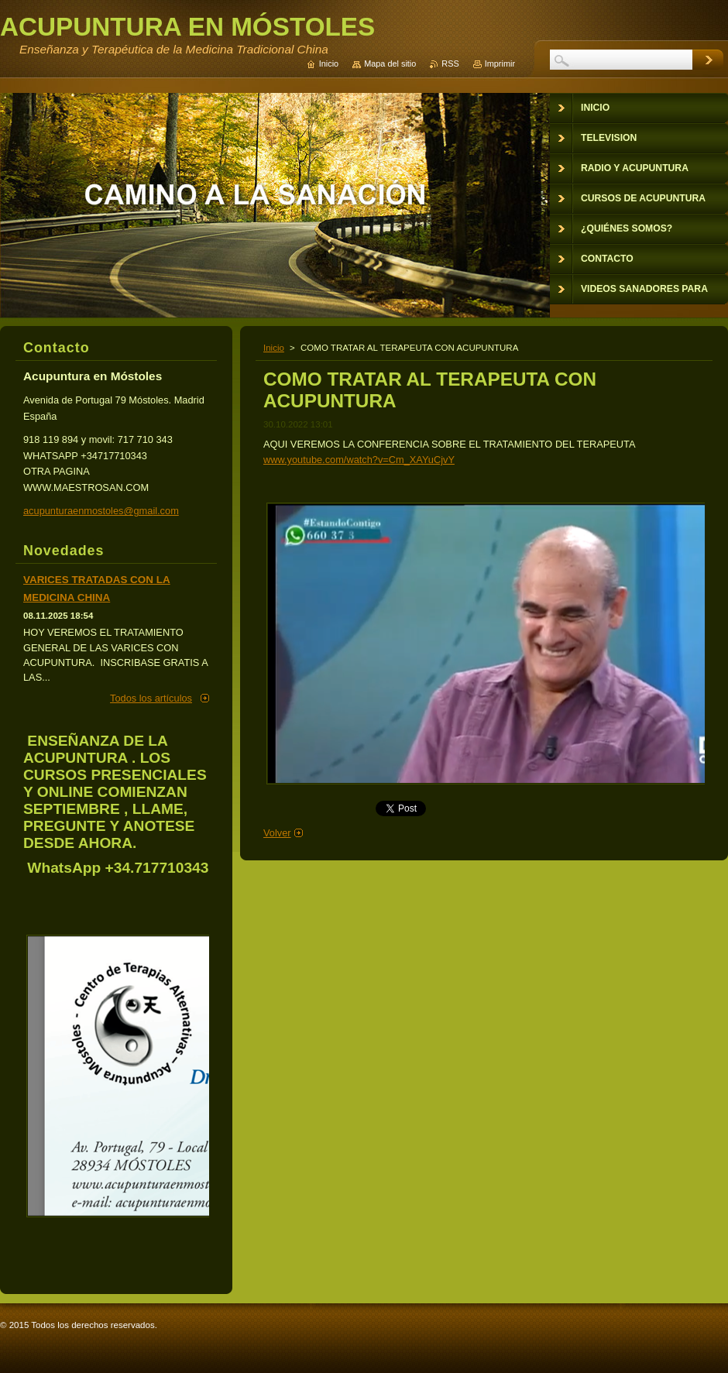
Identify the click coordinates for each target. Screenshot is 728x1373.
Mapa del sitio (390, 63)
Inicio (273, 347)
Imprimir (500, 63)
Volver (277, 833)
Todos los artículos (151, 698)
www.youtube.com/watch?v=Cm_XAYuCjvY (359, 459)
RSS (449, 63)
